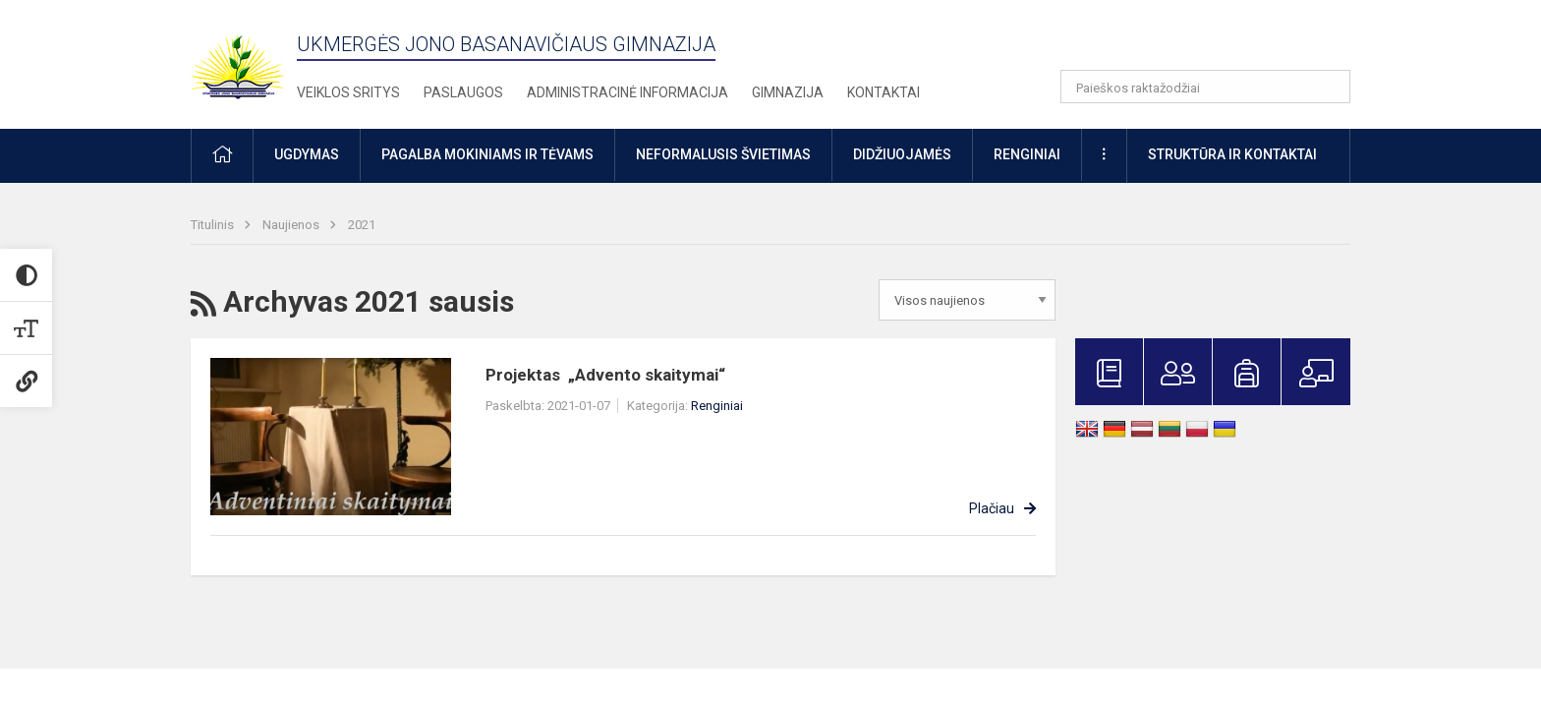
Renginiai (717, 405)
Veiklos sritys (348, 92)
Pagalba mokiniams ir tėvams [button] (487, 154)
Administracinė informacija (627, 92)
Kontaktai (883, 92)
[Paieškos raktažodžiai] (1205, 86)
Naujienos (292, 224)
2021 (361, 224)
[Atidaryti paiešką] (1329, 86)
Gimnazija (788, 92)
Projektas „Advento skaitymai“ (605, 374)
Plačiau (991, 508)
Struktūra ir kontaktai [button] (1232, 154)
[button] (1216, 41)
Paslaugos (463, 92)
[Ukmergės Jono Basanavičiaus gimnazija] (250, 58)
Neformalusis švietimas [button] (723, 154)
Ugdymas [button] (306, 154)
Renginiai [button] (1027, 154)
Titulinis (214, 224)
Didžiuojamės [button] (902, 154)
